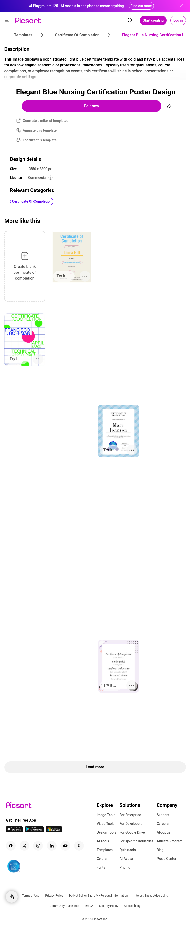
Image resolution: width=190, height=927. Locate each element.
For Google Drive (132, 832)
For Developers (131, 824)
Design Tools (106, 832)
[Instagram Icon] (38, 846)
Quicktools (128, 850)
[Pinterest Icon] (79, 846)
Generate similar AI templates (46, 121)
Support (163, 815)
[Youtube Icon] (65, 846)
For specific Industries (136, 841)
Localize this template (40, 140)
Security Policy (108, 906)
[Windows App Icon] (54, 830)
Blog (160, 850)
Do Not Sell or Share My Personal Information (98, 895)
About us (163, 832)
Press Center (166, 859)
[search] (130, 20)
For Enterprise (130, 815)
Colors (102, 859)
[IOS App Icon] (14, 830)
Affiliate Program (169, 841)
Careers (163, 824)
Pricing (125, 867)
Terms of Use (30, 895)
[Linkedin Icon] (52, 846)
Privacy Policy (54, 895)
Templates (105, 850)
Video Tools (105, 824)
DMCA (89, 906)
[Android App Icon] (34, 830)
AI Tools (103, 841)
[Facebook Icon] (11, 846)
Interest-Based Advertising (151, 895)
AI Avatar (126, 859)
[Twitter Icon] (24, 846)
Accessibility (132, 906)
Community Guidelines (64, 906)
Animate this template (40, 130)
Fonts (101, 867)
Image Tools (106, 815)
